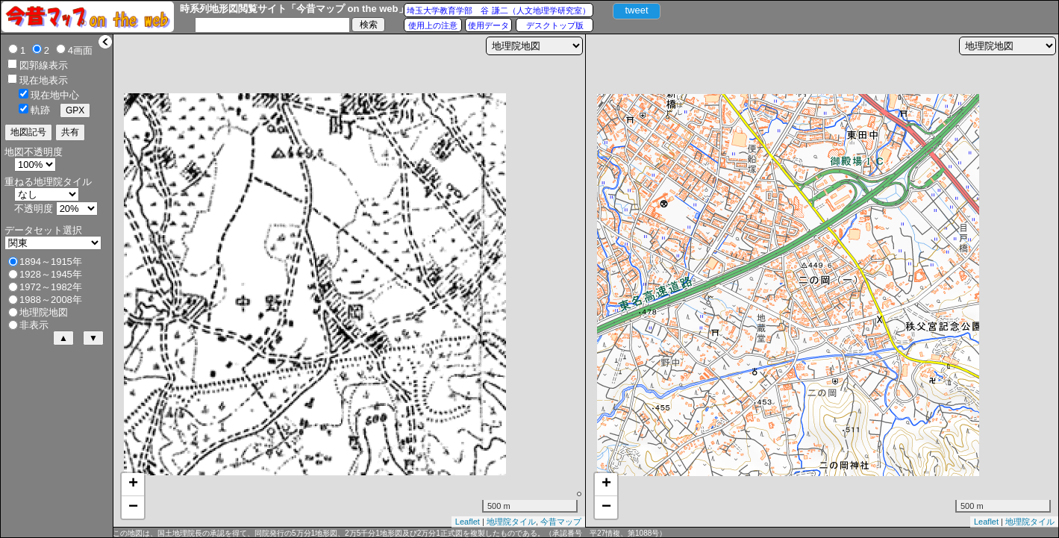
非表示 (34, 325)
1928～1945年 (50, 274)
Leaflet (467, 521)
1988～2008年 (50, 299)
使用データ (488, 25)
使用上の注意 (432, 25)
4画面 (80, 50)
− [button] (133, 507)
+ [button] (133, 484)
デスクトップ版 (555, 25)
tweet (636, 10)
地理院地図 (43, 312)
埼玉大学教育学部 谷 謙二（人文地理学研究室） (498, 10)
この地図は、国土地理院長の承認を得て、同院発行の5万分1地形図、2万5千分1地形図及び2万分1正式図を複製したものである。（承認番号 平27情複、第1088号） (389, 533)
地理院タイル (511, 521)
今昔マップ (560, 521)
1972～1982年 (50, 287)
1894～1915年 (50, 261)
